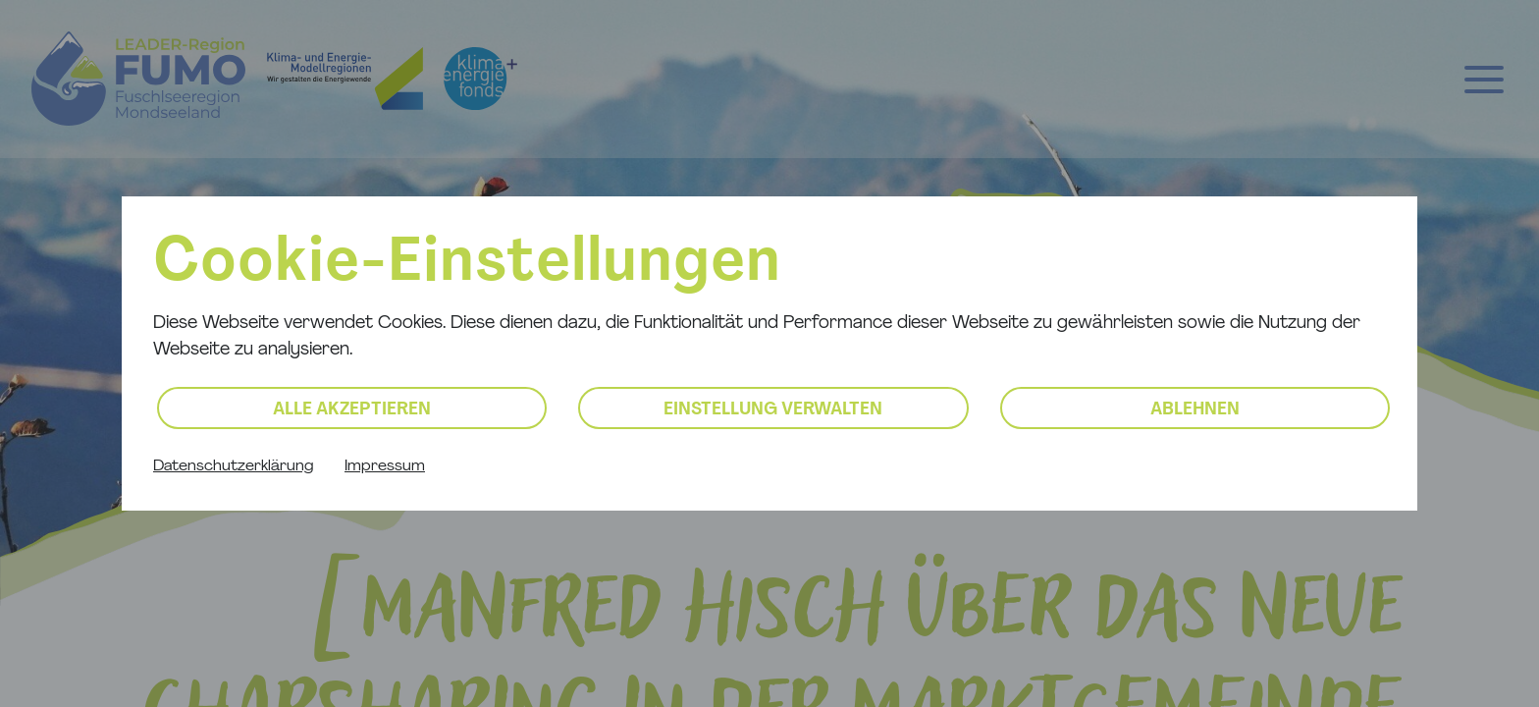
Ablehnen (1195, 410)
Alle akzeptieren (352, 410)
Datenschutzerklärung (233, 466)
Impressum (385, 466)
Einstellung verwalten (772, 410)
